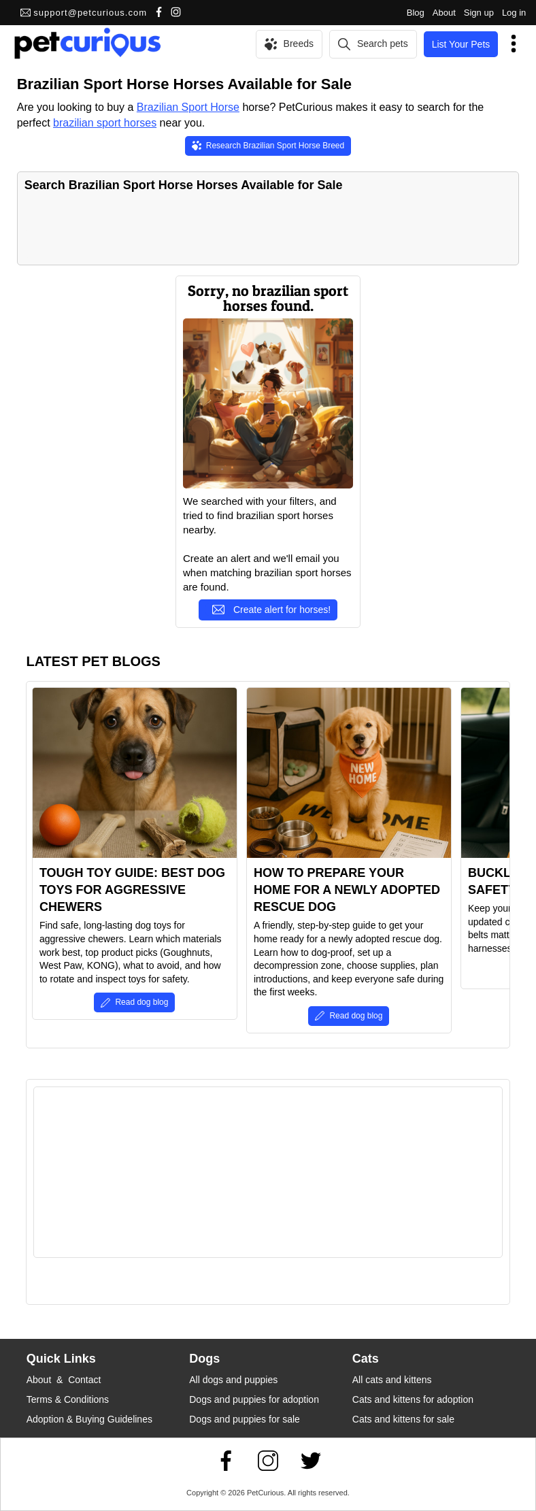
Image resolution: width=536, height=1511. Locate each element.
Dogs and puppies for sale (244, 1419)
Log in (514, 12)
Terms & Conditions (68, 1399)
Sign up (479, 12)
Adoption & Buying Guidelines (89, 1419)
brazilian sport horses (104, 123)
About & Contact (64, 1379)
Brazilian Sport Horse (188, 107)
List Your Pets (461, 44)
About (444, 12)
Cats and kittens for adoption (412, 1399)
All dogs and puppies (233, 1379)
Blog (415, 12)
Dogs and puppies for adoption (254, 1399)
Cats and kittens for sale (403, 1419)
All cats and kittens (392, 1379)
